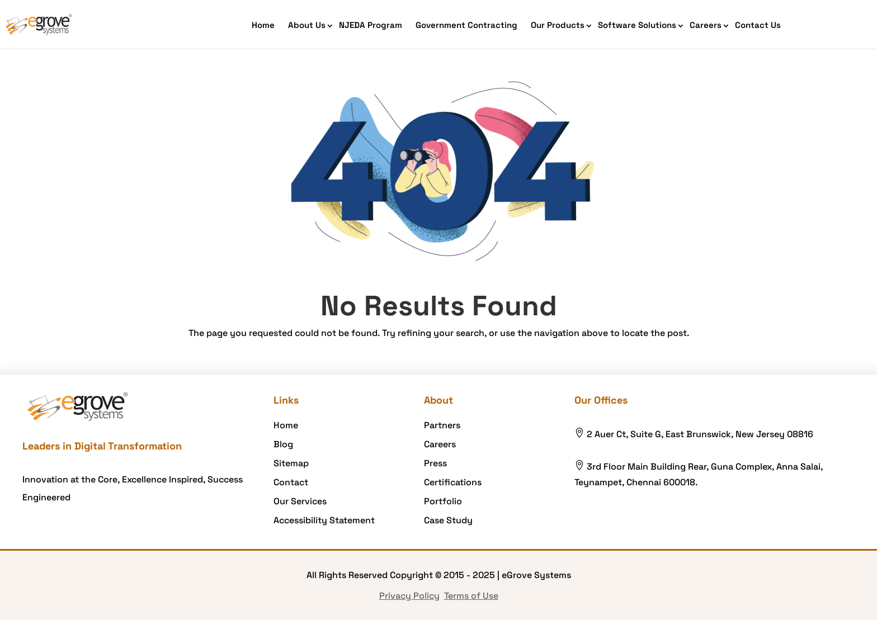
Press (435, 463)
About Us (307, 25)
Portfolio (443, 501)
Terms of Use (471, 596)
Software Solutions (637, 25)
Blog (283, 444)
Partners (442, 425)
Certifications (453, 482)
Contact (291, 482)
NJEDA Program (370, 25)
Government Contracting (466, 25)
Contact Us (758, 25)
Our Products (557, 25)
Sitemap (291, 463)
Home (263, 25)
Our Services (300, 501)
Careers (706, 25)
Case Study (448, 520)
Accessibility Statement (324, 520)
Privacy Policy (409, 596)
